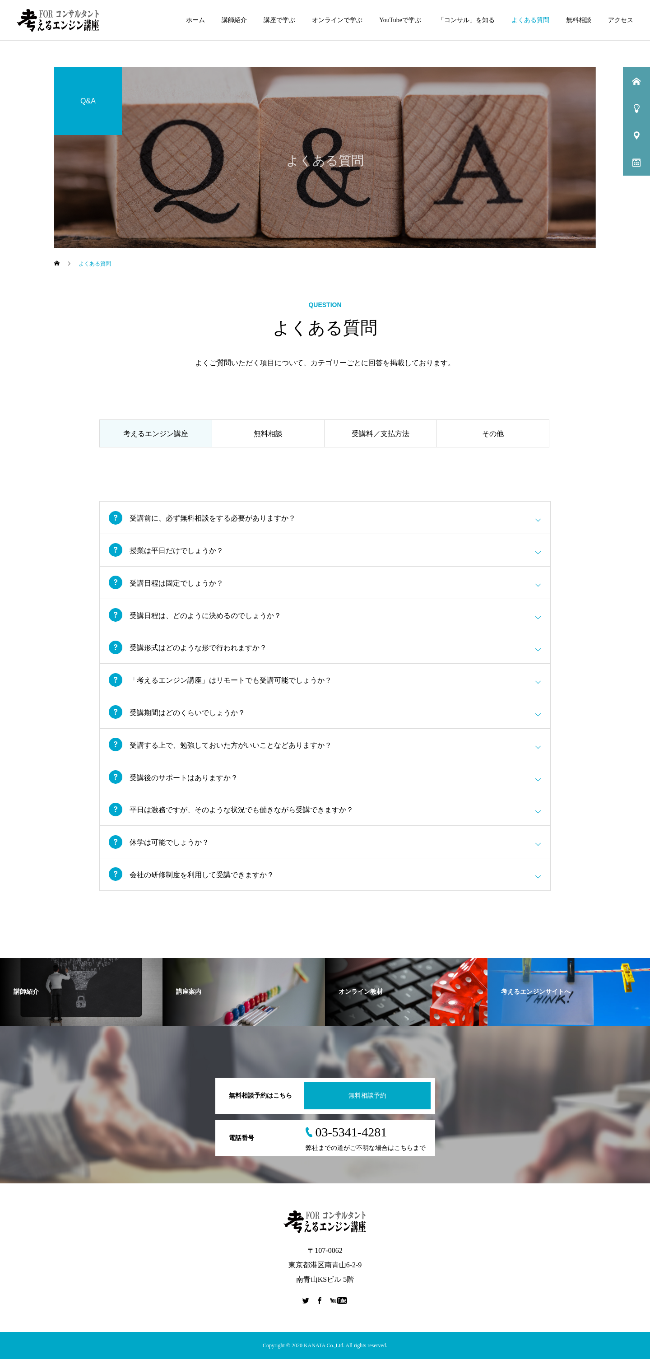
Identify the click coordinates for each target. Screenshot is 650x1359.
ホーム (195, 20)
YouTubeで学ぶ (400, 20)
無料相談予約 (367, 1095)
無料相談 (578, 20)
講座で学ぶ (279, 20)
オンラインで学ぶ (337, 20)
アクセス (620, 20)
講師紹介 (234, 20)
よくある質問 (530, 20)
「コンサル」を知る (466, 20)
